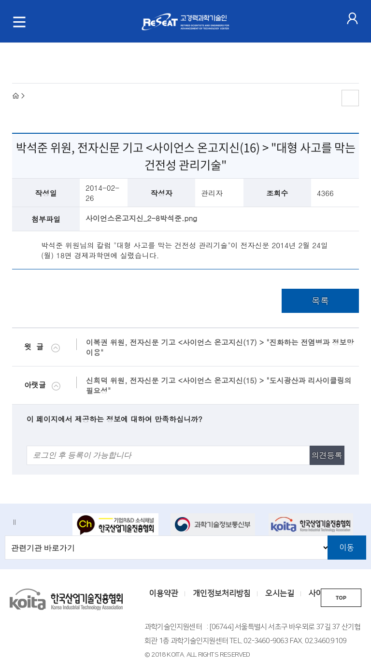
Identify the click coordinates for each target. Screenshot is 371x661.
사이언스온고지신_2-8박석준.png (141, 218)
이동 (347, 547)
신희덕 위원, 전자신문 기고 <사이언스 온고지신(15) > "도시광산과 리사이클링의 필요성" (218, 385)
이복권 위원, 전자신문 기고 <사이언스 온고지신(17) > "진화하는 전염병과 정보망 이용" (220, 347)
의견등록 (327, 455)
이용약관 (163, 593)
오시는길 (279, 593)
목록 (320, 301)
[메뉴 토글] (19, 21)
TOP (341, 598)
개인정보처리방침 (222, 593)
